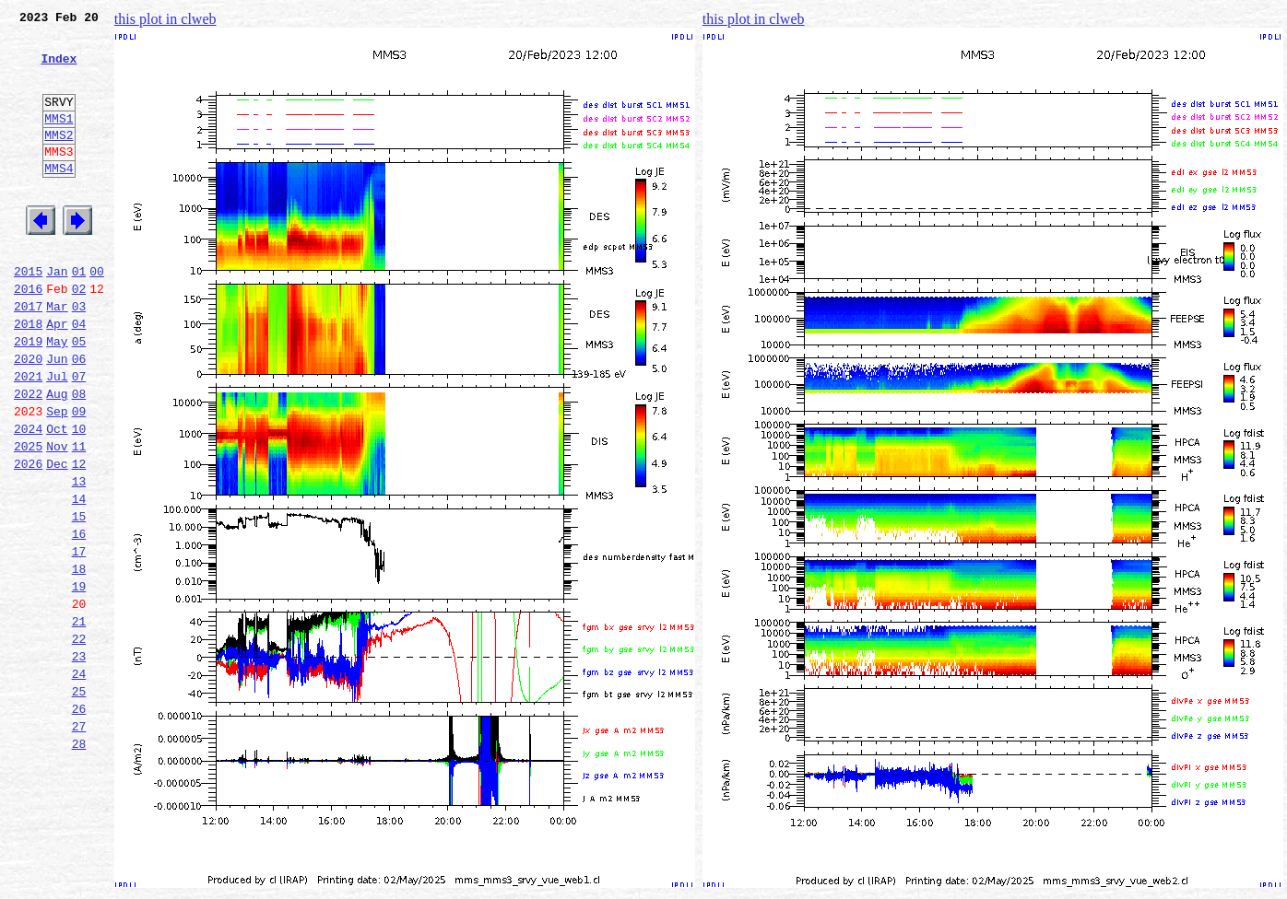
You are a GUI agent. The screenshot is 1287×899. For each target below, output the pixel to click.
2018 (28, 376)
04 (79, 376)
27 (79, 842)
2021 (28, 436)
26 (79, 821)
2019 (28, 396)
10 (79, 497)
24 (79, 781)
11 (79, 517)
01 (79, 315)
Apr (56, 376)
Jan (56, 315)
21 (79, 720)
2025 (28, 517)
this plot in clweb (165, 19)
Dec (56, 538)
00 (96, 315)
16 (79, 619)
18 (79, 659)
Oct (56, 497)
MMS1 (58, 140)
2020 (28, 416)
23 (79, 761)
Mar (56, 355)
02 (79, 335)
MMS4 (58, 198)
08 (79, 457)
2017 (28, 355)
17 (79, 639)
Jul (56, 436)
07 (79, 436)
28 (79, 862)
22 (79, 740)
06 (79, 416)
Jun (56, 416)
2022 (28, 457)
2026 (28, 538)
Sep (56, 477)
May (56, 396)
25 (79, 801)
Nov (56, 517)
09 (79, 477)
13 (79, 558)
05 (79, 396)
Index (59, 69)
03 (79, 355)
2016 (28, 335)
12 (79, 538)
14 (79, 578)
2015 (28, 315)
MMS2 (58, 159)
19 (79, 679)
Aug (56, 457)
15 (79, 598)
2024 (28, 497)
